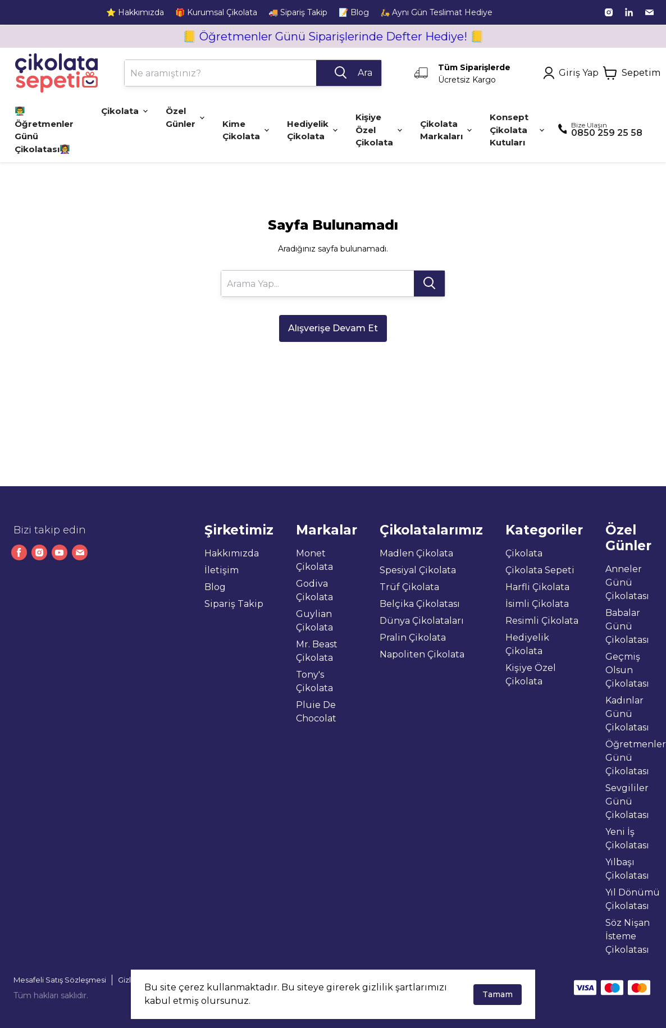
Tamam (497, 994)
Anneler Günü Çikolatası (627, 582)
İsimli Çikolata (537, 603)
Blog (215, 587)
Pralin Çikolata (413, 637)
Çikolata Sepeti (539, 570)
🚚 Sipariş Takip (297, 12)
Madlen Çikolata (416, 553)
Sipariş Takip (233, 603)
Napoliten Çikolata (422, 654)
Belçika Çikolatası (420, 603)
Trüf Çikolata (409, 587)
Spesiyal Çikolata (418, 570)
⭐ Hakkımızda (135, 12)
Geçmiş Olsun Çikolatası (627, 670)
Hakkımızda (231, 553)
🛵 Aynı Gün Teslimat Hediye (436, 12)
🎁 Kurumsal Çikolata (216, 12)
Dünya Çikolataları (422, 620)
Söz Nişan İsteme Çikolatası (627, 936)
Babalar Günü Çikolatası (627, 626)
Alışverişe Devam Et (333, 328)
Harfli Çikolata (537, 587)
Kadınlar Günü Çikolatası (627, 714)
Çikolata (523, 553)
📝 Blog (354, 12)
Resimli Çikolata (541, 620)
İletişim (221, 570)
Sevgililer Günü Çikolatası (627, 801)
